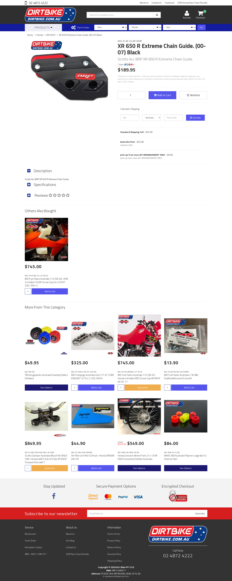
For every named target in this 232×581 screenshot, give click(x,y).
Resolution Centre (33, 547)
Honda (40, 35)
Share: (126, 64)
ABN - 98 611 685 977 (35, 554)
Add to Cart (162, 95)
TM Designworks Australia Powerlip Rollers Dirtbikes (46, 376)
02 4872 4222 (38, 2)
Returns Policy (114, 547)
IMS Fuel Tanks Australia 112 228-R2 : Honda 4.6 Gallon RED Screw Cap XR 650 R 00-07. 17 (139, 378)
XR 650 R (50, 35)
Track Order (30, 540)
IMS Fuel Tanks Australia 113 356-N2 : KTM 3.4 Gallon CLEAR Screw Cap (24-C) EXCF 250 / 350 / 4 (46, 282)
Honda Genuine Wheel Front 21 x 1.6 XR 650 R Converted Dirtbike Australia (137, 457)
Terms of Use (113, 533)
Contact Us (157, 2)
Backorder (143, 387)
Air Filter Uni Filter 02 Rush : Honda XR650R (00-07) (92, 457)
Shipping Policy (114, 560)
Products (43, 27)
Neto (127, 576)
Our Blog (70, 540)
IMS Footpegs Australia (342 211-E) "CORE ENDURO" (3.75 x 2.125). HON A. (92, 376)
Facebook (169, 2)
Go (201, 27)
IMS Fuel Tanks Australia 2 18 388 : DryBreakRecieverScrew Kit (181, 376)
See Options (46, 387)
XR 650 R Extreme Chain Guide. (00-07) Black (80, 35)
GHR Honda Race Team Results (192, 2)
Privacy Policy (113, 540)
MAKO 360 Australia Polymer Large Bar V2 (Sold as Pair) (185, 457)
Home (30, 35)
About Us (144, 2)
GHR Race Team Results (77, 554)
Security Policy (114, 554)
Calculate (195, 117)
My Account (30, 533)
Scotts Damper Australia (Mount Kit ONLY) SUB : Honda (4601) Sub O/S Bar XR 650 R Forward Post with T (46, 459)
